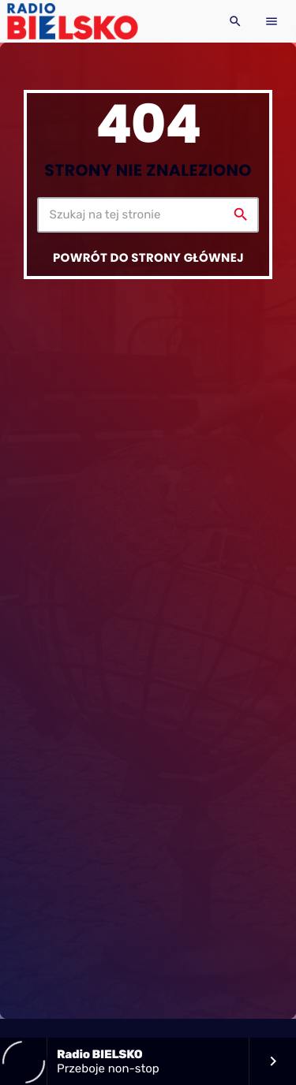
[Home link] (72, 21)
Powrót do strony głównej (148, 258)
